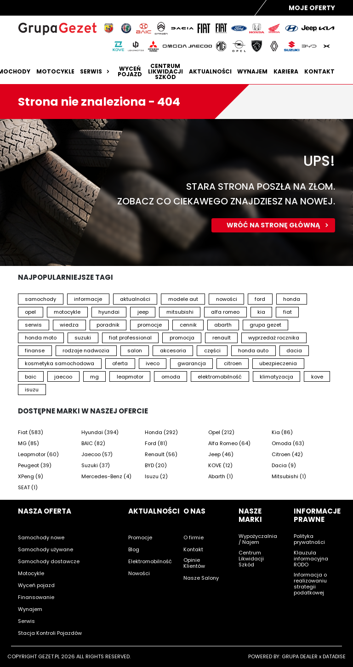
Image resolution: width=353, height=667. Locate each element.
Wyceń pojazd (130, 71)
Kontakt (319, 71)
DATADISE (334, 656)
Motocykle (55, 71)
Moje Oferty (312, 7)
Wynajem (252, 71)
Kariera (285, 71)
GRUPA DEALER (300, 656)
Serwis (96, 71)
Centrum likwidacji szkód (165, 71)
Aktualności (210, 71)
